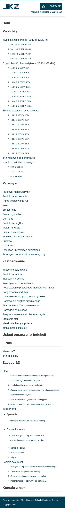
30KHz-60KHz (17, 167)
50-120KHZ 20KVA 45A (21, 49)
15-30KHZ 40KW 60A (20, 73)
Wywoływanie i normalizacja (18, 283)
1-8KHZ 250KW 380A (20, 129)
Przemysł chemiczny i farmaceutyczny (24, 254)
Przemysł (10, 183)
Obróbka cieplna (18, 448)
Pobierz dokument (13, 462)
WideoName (10, 408)
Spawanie (12, 414)
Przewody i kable (12, 214)
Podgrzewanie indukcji (15, 292)
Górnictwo (8, 245)
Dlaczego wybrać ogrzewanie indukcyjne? (29, 399)
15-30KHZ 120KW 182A (21, 92)
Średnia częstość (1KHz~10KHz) (21, 110)
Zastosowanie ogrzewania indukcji (25, 471)
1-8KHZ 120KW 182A (20, 115)
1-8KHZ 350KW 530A (20, 139)
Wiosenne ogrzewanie (15, 269)
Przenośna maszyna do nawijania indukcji (27, 421)
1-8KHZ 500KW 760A (20, 148)
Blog (5, 371)
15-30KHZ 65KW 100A (20, 82)
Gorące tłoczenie (16, 429)
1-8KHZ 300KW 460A (20, 134)
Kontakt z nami (15, 488)
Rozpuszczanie (17, 453)
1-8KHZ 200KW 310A (20, 125)
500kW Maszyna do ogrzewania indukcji (26, 435)
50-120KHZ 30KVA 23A (21, 54)
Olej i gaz (8, 218)
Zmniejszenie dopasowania (18, 236)
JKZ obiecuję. (10, 355)
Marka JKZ (9, 351)
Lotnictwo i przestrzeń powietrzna (21, 250)
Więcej (13, 457)
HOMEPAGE (54, 6)
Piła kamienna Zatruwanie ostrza (21, 305)
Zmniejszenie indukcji (15, 328)
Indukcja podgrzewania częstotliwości (27, 385)
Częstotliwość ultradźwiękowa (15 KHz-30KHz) (29, 63)
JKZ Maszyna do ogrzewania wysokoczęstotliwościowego (19, 160)
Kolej (5, 205)
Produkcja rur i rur (13, 274)
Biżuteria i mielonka (14, 232)
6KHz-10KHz (16, 176)
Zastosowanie (14, 261)
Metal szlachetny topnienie (17, 323)
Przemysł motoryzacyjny (16, 191)
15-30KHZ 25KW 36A (20, 68)
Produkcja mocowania (15, 196)
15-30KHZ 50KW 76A (20, 77)
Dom (6, 23)
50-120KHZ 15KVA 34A (21, 44)
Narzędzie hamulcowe (15, 310)
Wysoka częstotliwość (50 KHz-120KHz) (25, 39)
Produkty (10, 31)
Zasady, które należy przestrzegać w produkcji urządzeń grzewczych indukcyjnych (35, 392)
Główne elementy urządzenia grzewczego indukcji (32, 376)
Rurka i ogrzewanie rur (15, 200)
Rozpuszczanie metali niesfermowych (24, 314)
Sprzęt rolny (9, 209)
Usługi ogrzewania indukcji (24, 334)
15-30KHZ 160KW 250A (21, 96)
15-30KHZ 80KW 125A (20, 87)
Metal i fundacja (11, 227)
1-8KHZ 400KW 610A (20, 144)
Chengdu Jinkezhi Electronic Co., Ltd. (42, 500)
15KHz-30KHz (17, 172)
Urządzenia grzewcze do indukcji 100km (26, 440)
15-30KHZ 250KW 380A (21, 106)
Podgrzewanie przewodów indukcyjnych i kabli (28, 287)
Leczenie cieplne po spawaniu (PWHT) (24, 296)
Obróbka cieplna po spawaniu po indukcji (28, 476)
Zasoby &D (11, 362)
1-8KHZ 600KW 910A (20, 153)
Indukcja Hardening (13, 278)
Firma (7, 343)
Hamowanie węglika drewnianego (21, 301)
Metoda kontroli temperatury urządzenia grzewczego (33, 404)
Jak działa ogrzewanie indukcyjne (25, 380)
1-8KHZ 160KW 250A (20, 120)
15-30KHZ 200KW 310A (21, 101)
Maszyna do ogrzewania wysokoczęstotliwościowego (34, 466)
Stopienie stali (10, 319)
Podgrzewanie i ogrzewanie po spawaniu (28, 481)
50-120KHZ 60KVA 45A (21, 59)
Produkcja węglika (13, 223)
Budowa (7, 241)
